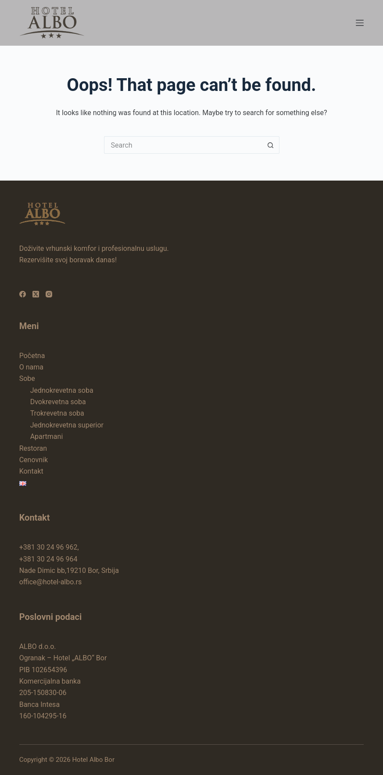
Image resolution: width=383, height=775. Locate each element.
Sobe (27, 378)
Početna (32, 355)
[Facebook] (22, 294)
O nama (31, 367)
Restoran (33, 448)
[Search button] (270, 145)
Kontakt (31, 471)
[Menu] (360, 23)
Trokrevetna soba (57, 413)
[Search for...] (183, 145)
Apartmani (46, 436)
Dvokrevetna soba (58, 402)
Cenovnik (33, 460)
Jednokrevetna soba (61, 390)
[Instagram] (49, 294)
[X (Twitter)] (35, 294)
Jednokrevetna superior (67, 425)
